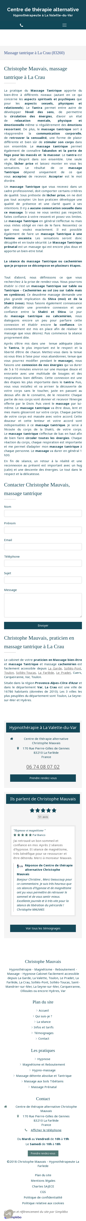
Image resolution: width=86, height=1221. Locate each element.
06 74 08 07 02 (43, 766)
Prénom (10, 523)
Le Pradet (63, 673)
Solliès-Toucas (26, 673)
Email (8, 540)
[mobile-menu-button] (64, 25)
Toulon (9, 673)
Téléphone (12, 556)
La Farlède (46, 673)
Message (10, 590)
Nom (7, 506)
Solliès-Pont (72, 668)
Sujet (7, 573)
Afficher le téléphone (46, 1130)
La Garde (55, 668)
